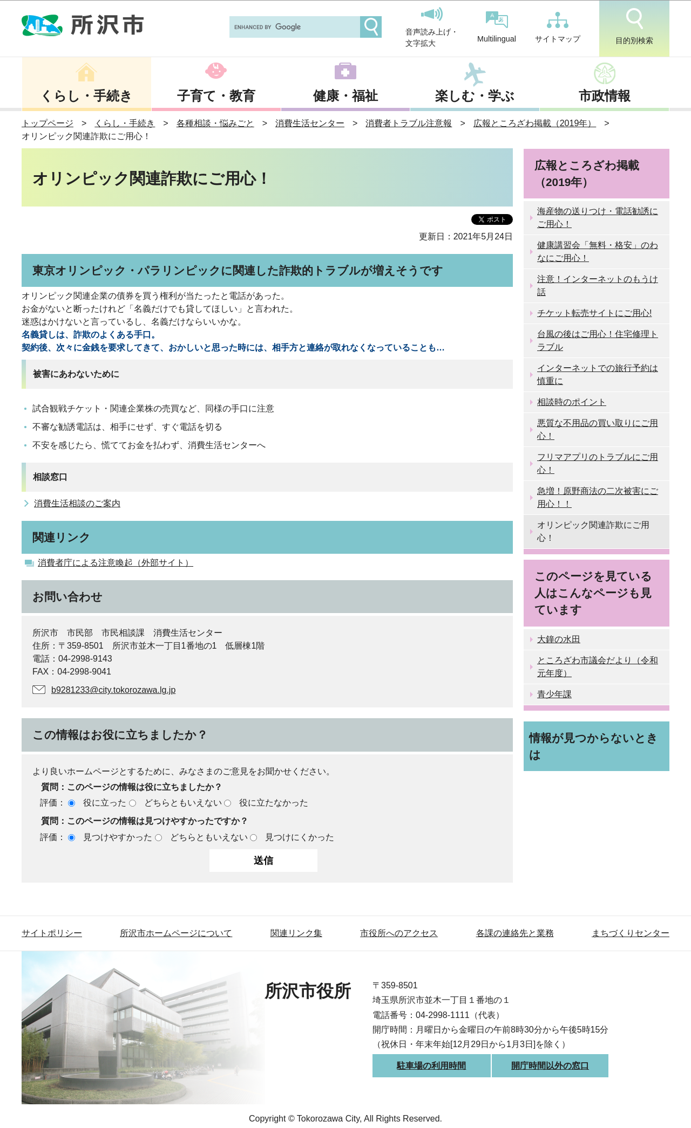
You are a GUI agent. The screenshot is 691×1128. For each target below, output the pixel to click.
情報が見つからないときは (593, 746)
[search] (293, 27)
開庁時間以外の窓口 (550, 1065)
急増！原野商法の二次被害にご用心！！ (597, 497)
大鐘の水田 (558, 639)
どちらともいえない (183, 802)
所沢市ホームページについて (176, 933)
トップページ (47, 123)
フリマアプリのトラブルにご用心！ (597, 463)
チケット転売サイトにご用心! (594, 313)
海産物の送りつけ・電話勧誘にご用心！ (597, 218)
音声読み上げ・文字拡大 (431, 27)
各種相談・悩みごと (215, 123)
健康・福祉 (345, 95)
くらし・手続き (86, 95)
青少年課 (554, 694)
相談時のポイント (571, 402)
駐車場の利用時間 (431, 1065)
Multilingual (496, 27)
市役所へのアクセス (399, 933)
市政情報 (605, 95)
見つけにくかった (299, 837)
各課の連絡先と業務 (515, 933)
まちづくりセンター (630, 933)
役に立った (104, 802)
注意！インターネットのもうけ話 (597, 285)
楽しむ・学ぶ (474, 95)
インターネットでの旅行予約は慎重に (597, 374)
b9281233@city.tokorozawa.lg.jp (113, 689)
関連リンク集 (296, 933)
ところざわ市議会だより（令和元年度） (597, 667)
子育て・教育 (216, 95)
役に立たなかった (273, 802)
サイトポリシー (52, 933)
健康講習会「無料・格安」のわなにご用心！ (597, 251)
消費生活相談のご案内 (77, 503)
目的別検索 (634, 26)
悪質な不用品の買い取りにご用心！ (597, 429)
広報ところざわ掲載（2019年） (535, 123)
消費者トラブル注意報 (408, 123)
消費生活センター (309, 123)
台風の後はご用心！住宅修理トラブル (597, 340)
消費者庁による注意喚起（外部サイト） (115, 562)
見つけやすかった (117, 837)
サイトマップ (557, 27)
